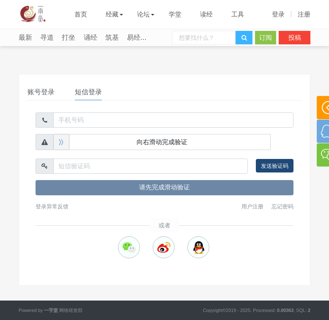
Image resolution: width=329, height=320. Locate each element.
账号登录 (41, 92)
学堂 (175, 14)
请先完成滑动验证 (164, 187)
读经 (206, 14)
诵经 (90, 37)
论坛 (143, 14)
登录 (278, 14)
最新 (25, 37)
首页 (80, 14)
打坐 (68, 37)
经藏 (112, 14)
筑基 (112, 37)
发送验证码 (274, 166)
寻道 (47, 37)
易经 (133, 37)
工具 (237, 14)
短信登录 (88, 92)
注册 (304, 14)
